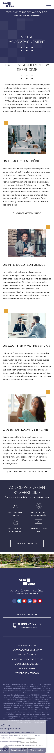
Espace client (27, 668)
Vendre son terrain (27, 673)
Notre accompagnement (27, 650)
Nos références (27, 654)
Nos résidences (27, 645)
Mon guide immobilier (27, 664)
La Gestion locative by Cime (27, 659)
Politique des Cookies (27, 742)
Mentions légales (27, 738)
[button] (5, 748)
